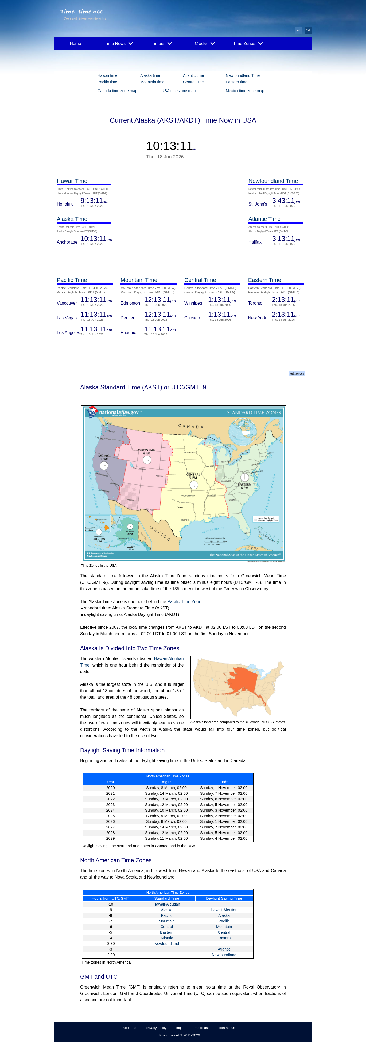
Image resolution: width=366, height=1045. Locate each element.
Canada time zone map (117, 91)
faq (178, 1028)
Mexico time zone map (245, 91)
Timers (162, 43)
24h (299, 30)
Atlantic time (193, 75)
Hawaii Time (72, 181)
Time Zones (248, 43)
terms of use (199, 1028)
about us (129, 1028)
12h (308, 30)
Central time (193, 82)
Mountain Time (138, 280)
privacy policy (156, 1028)
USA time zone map (179, 91)
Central (167, 927)
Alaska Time (72, 219)
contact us (227, 1028)
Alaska (166, 910)
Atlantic (166, 938)
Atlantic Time (264, 219)
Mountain (166, 921)
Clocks (205, 43)
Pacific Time (72, 280)
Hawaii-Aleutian (166, 904)
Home (75, 43)
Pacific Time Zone (184, 601)
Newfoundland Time (243, 75)
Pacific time (107, 82)
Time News (119, 43)
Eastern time (236, 82)
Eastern (166, 932)
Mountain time (152, 82)
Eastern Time (264, 280)
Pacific (166, 915)
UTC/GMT (120, 898)
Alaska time (150, 75)
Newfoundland (166, 943)
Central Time (200, 280)
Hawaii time (107, 75)
